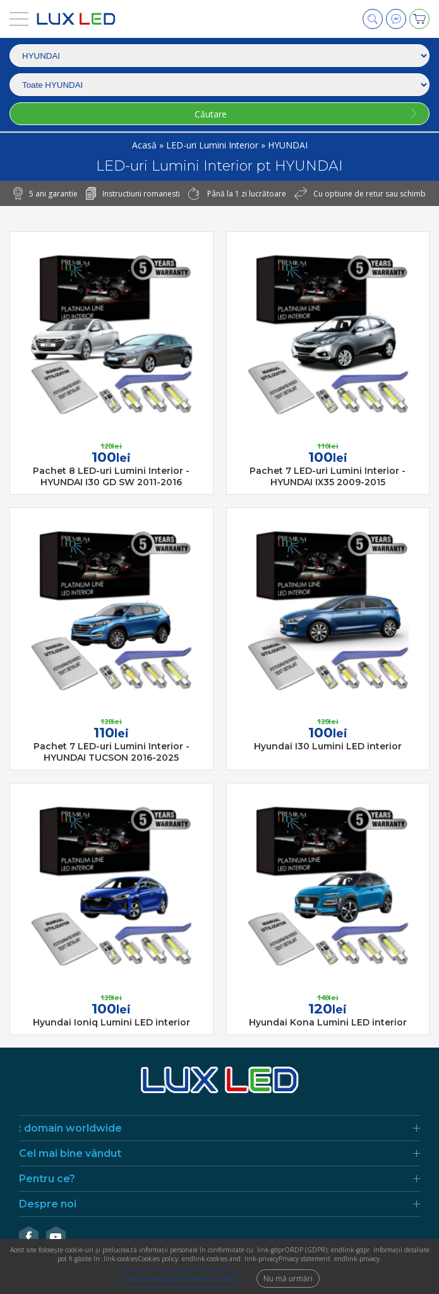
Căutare (211, 114)
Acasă (145, 145)
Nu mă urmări (288, 1278)
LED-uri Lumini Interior (213, 145)
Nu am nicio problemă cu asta (180, 1278)
